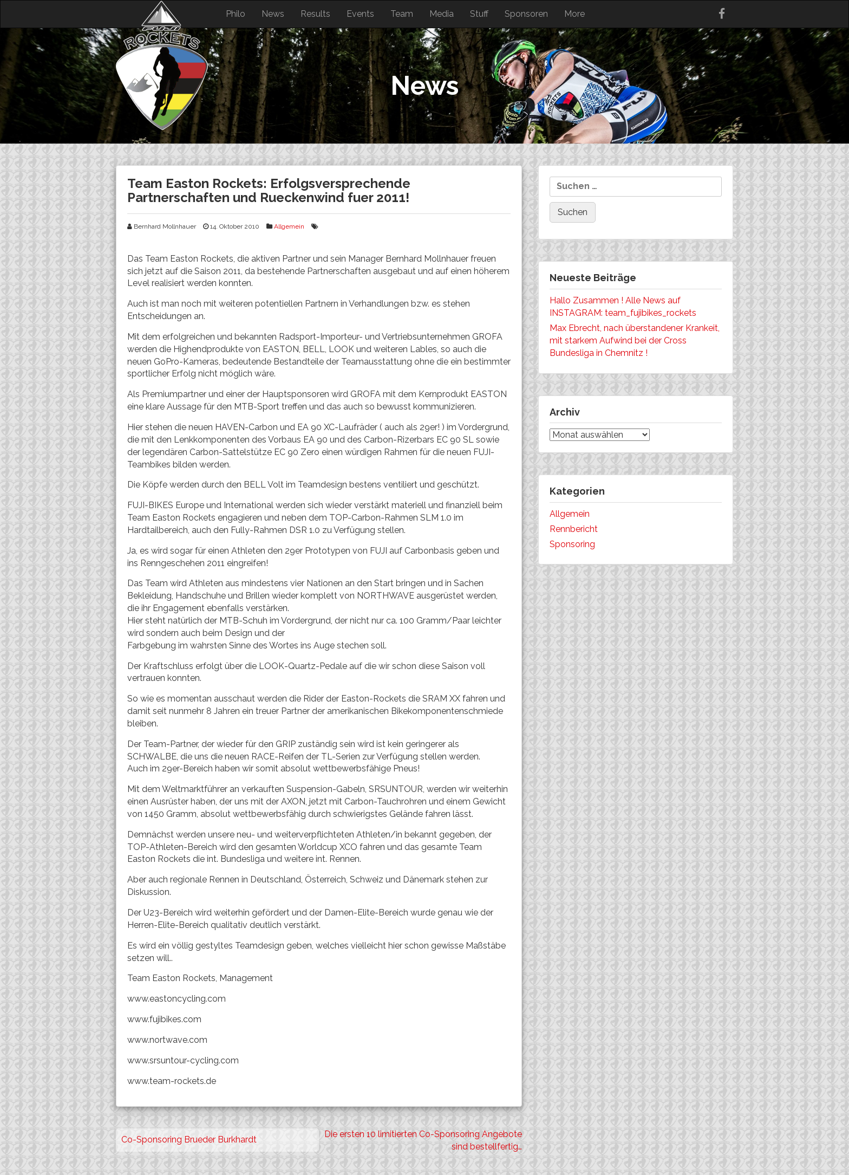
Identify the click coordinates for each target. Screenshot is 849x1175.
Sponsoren (526, 14)
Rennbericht (574, 529)
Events (360, 14)
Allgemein (289, 226)
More (574, 14)
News (273, 14)
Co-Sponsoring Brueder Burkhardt (189, 1139)
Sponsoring (572, 544)
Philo (235, 14)
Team (401, 14)
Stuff (479, 14)
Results (315, 14)
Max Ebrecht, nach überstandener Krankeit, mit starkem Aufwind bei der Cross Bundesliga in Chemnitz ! (635, 340)
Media (441, 14)
